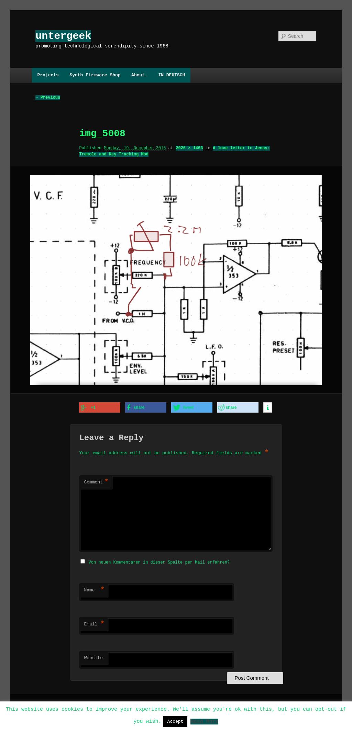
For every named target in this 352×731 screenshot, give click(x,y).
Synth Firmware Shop (94, 75)
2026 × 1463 (189, 148)
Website (93, 657)
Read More (204, 721)
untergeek (63, 36)
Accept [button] (175, 721)
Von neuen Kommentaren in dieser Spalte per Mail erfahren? (159, 561)
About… (139, 75)
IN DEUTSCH (171, 75)
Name (94, 589)
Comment (96, 482)
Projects (47, 75)
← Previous (47, 98)
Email (94, 623)
